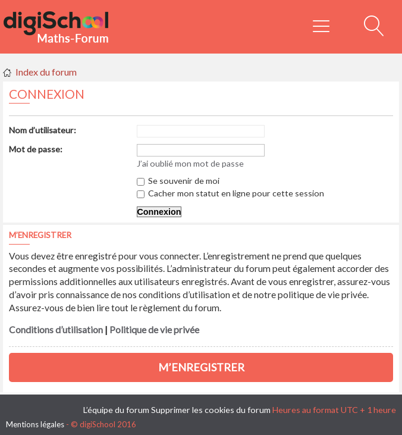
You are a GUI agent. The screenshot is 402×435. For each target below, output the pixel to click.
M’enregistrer (201, 367)
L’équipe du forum (116, 410)
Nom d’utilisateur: (42, 130)
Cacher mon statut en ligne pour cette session (230, 193)
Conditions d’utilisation (56, 329)
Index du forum (46, 71)
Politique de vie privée (154, 329)
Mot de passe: (35, 149)
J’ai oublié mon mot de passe (190, 163)
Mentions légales (35, 424)
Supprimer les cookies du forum (211, 410)
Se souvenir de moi (178, 181)
